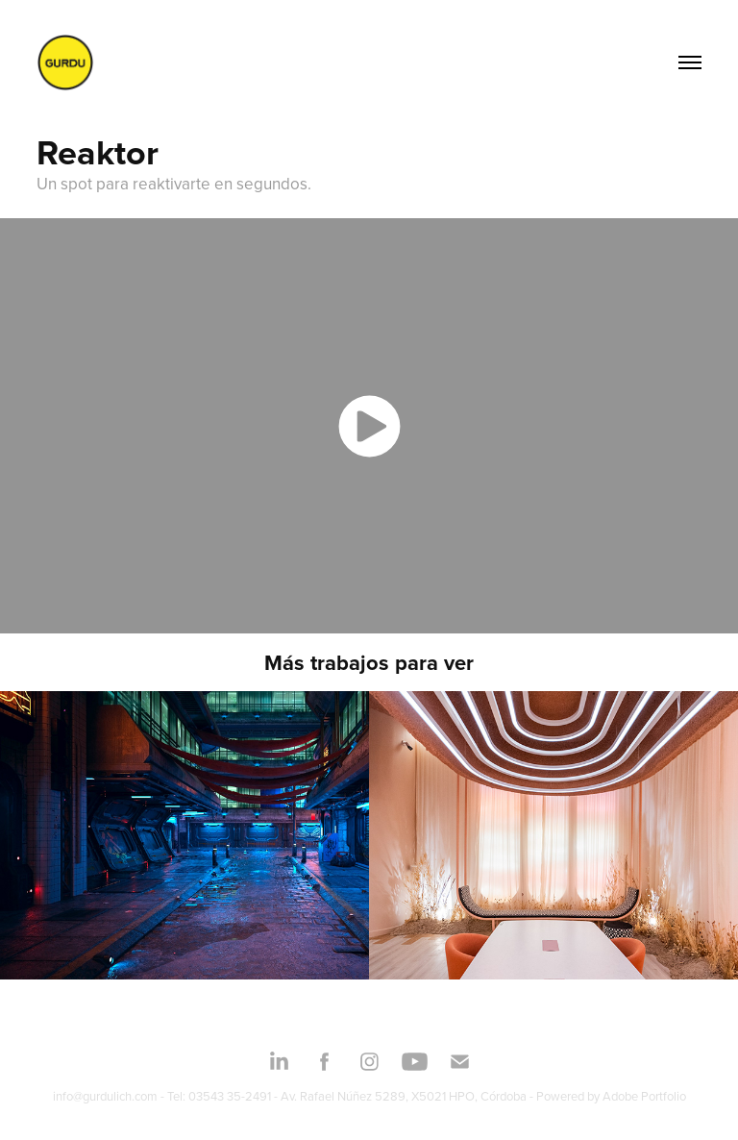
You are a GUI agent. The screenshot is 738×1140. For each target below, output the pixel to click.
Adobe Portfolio (644, 1095)
